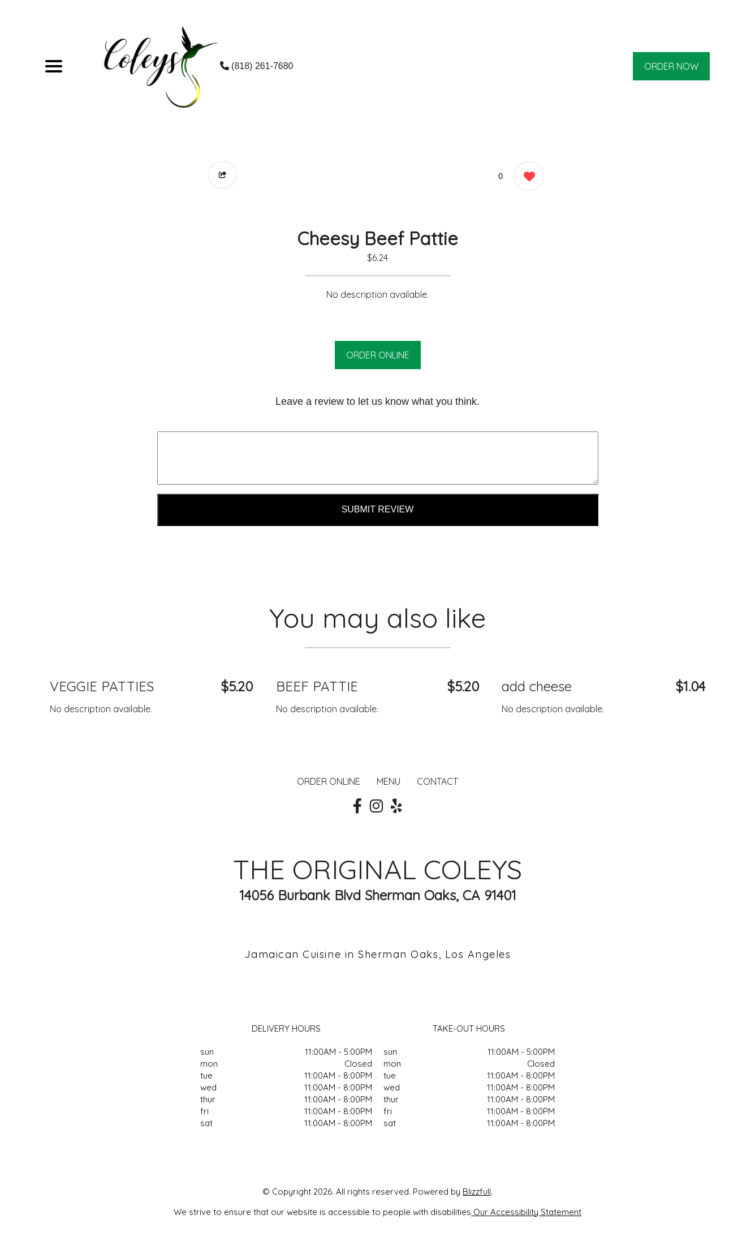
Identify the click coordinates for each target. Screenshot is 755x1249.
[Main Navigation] (53, 66)
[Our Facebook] (357, 806)
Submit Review (378, 509)
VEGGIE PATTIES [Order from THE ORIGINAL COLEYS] (102, 686)
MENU (388, 781)
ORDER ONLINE (377, 355)
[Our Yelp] (396, 806)
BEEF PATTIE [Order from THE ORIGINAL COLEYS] (317, 686)
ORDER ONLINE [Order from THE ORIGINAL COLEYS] (328, 781)
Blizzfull (477, 1191)
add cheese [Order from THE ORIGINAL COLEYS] (537, 686)
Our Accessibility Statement (526, 1212)
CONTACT (437, 781)
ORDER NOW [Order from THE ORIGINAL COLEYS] (671, 66)
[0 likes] (526, 177)
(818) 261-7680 (257, 66)
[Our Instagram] (376, 806)
